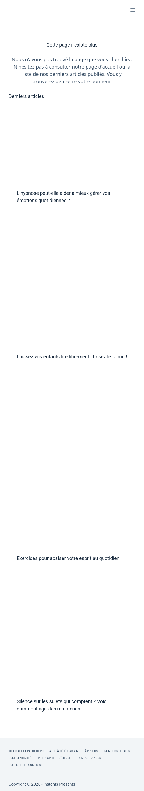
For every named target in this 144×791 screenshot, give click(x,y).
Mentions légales (117, 751)
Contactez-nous (89, 757)
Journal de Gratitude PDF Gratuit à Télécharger (43, 751)
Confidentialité (20, 757)
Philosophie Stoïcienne (54, 757)
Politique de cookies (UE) (26, 765)
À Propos (91, 751)
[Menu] (132, 10)
